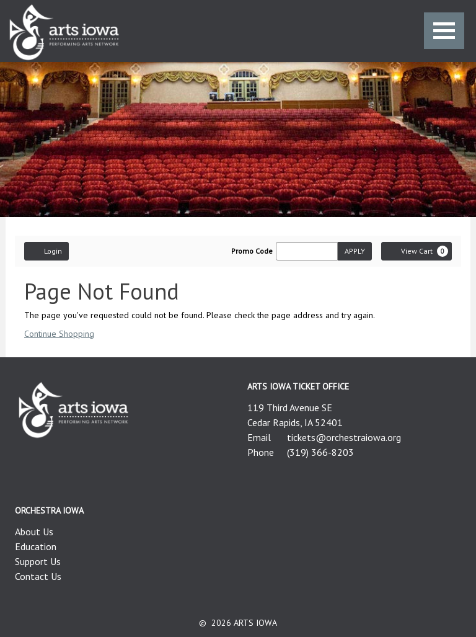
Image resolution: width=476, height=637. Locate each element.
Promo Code (252, 251)
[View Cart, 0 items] (416, 251)
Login (46, 251)
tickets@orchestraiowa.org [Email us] (344, 437)
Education (35, 546)
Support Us (38, 561)
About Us (34, 531)
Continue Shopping (59, 333)
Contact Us (38, 576)
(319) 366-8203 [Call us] (320, 452)
